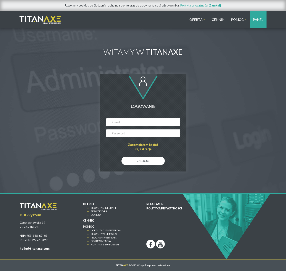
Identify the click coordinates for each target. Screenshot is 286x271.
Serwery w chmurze (104, 233)
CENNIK (218, 19)
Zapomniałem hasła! (143, 145)
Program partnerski (104, 237)
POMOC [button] (238, 19)
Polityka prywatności (194, 5)
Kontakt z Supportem (105, 244)
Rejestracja (143, 149)
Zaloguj (143, 161)
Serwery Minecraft (103, 207)
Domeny (96, 214)
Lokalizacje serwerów (106, 230)
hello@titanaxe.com (35, 248)
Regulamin (154, 204)
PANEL (258, 19)
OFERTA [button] (197, 19)
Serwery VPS (99, 211)
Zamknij (215, 5)
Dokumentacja (101, 241)
